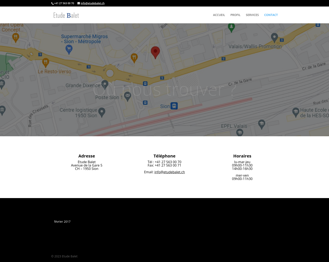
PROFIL (235, 15)
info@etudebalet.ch (169, 172)
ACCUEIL (219, 15)
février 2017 (62, 222)
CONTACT (271, 15)
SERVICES (252, 15)
